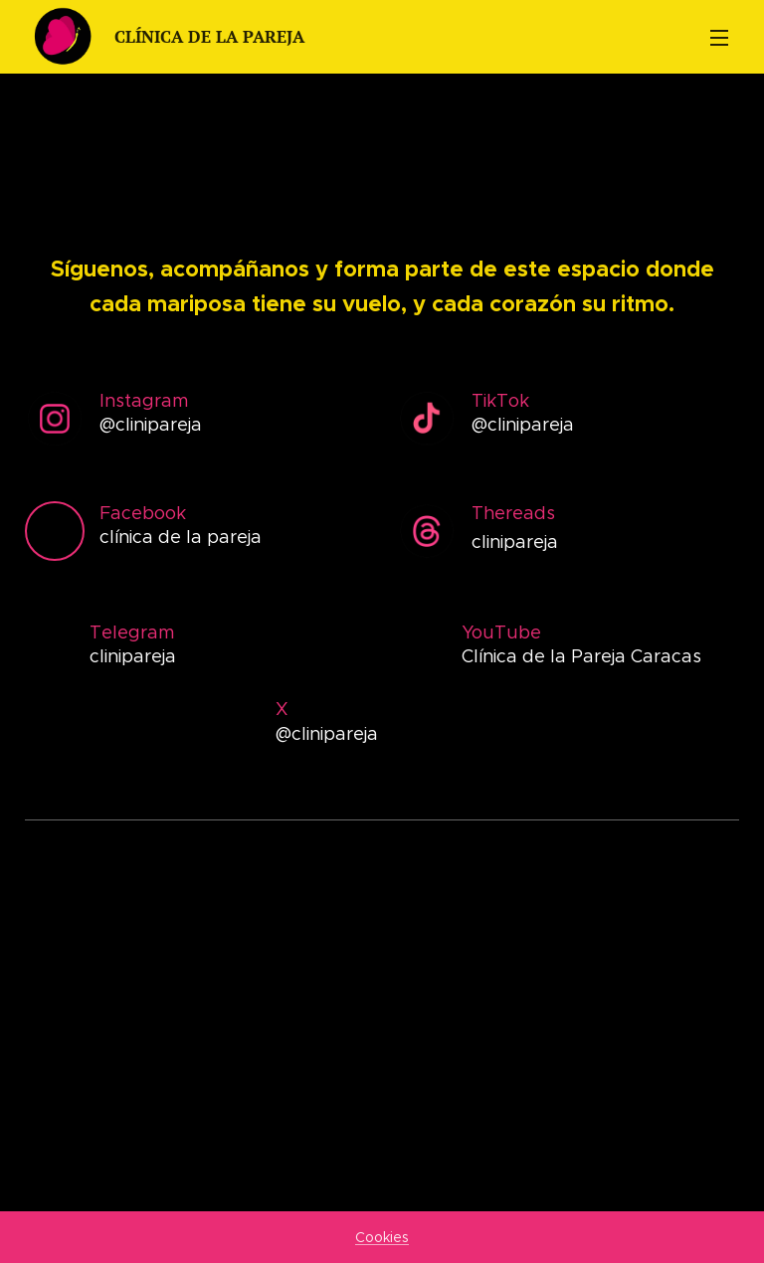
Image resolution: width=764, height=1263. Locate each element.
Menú (719, 38)
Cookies (382, 1237)
